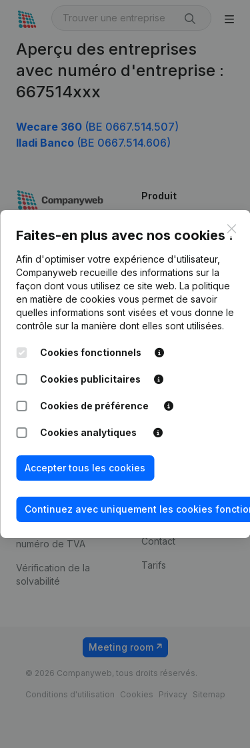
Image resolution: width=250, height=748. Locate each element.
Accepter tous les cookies (85, 467)
